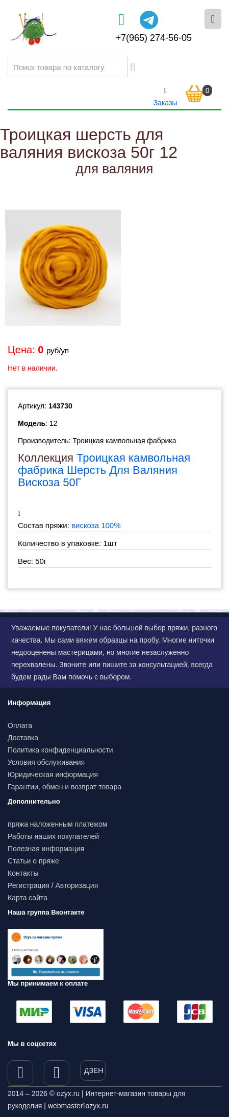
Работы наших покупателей (53, 836)
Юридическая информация (53, 774)
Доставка (23, 738)
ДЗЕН (93, 1070)
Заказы (165, 97)
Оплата (20, 725)
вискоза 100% (96, 525)
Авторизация (77, 885)
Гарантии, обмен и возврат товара (64, 787)
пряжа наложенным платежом (57, 824)
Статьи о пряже (33, 861)
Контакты (23, 873)
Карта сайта (27, 898)
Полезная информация (46, 849)
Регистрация (28, 885)
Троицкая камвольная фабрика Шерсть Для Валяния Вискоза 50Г (104, 470)
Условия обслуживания (46, 762)
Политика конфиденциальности (60, 750)
